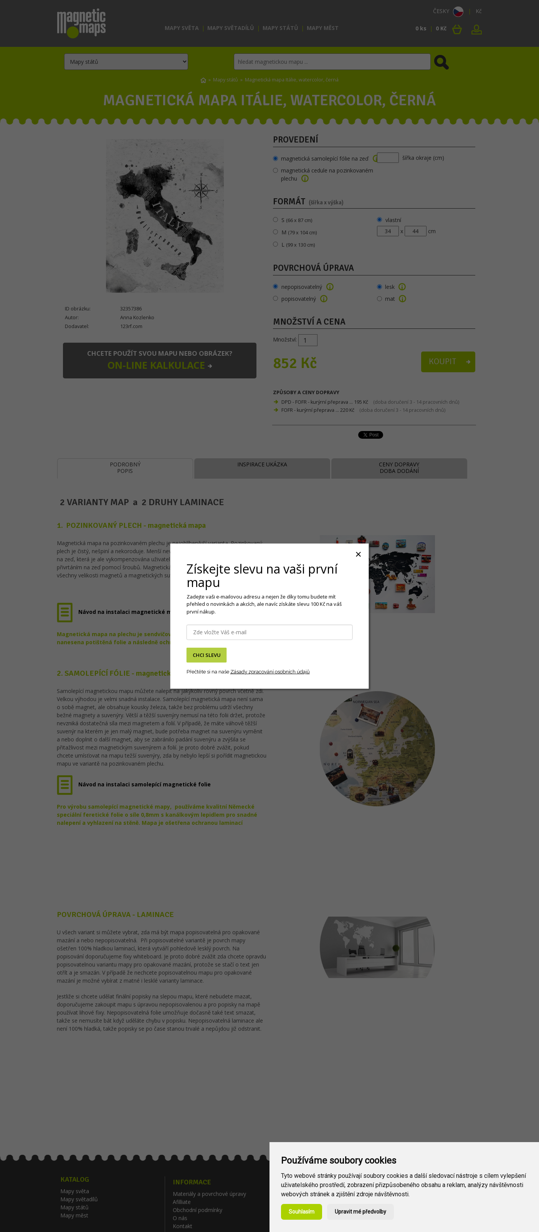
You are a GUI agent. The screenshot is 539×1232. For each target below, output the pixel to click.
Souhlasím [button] (301, 1212)
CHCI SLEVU (207, 655)
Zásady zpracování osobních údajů (270, 672)
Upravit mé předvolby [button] (360, 1212)
